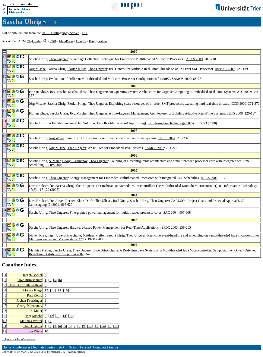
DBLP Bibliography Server (60, 33)
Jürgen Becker (65, 201)
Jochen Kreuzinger (41, 235)
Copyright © (9, 351)
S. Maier (54, 161)
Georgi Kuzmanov (74, 161)
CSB (53, 41)
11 (4, 326)
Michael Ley (58, 351)
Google (81, 41)
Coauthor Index (19, 264)
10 (4, 321)
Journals (38, 347)
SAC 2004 (170, 212)
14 (59, 290)
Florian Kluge (76, 69)
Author (113, 347)
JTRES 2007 (166, 138)
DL (29, 41)
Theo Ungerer (58, 59)
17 (116, 326)
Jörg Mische (37, 69)
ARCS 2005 (209, 178)
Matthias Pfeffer (94, 235)
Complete (99, 347)
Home (7, 347)
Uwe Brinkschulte (41, 186)
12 (46, 290)
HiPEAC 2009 (225, 69)
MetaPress (66, 41)
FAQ (85, 33)
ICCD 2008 (238, 103)
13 (53, 290)
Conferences (21, 347)
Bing (92, 41)
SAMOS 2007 (154, 148)
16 (66, 290)
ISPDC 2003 (169, 227)
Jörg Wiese (56, 138)
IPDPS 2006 (54, 165)
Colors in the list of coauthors (18, 339)
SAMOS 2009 (181, 79)
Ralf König (120, 201)
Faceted (85, 347)
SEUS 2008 (235, 113)
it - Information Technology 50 (169, 123)
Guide (36, 41)
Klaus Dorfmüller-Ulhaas (93, 201)
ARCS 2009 (194, 59)
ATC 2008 (244, 92)
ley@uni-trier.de (76, 351)
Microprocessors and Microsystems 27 (55, 239)
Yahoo (102, 41)
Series (51, 347)
